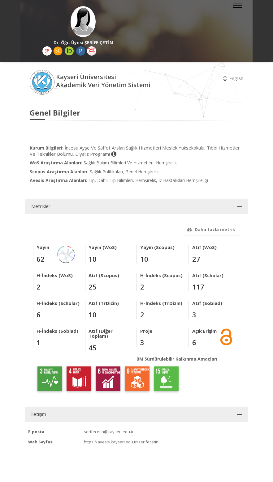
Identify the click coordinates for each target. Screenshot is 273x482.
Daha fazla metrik (210, 229)
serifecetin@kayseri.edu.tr (109, 431)
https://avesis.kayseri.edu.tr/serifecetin (121, 442)
